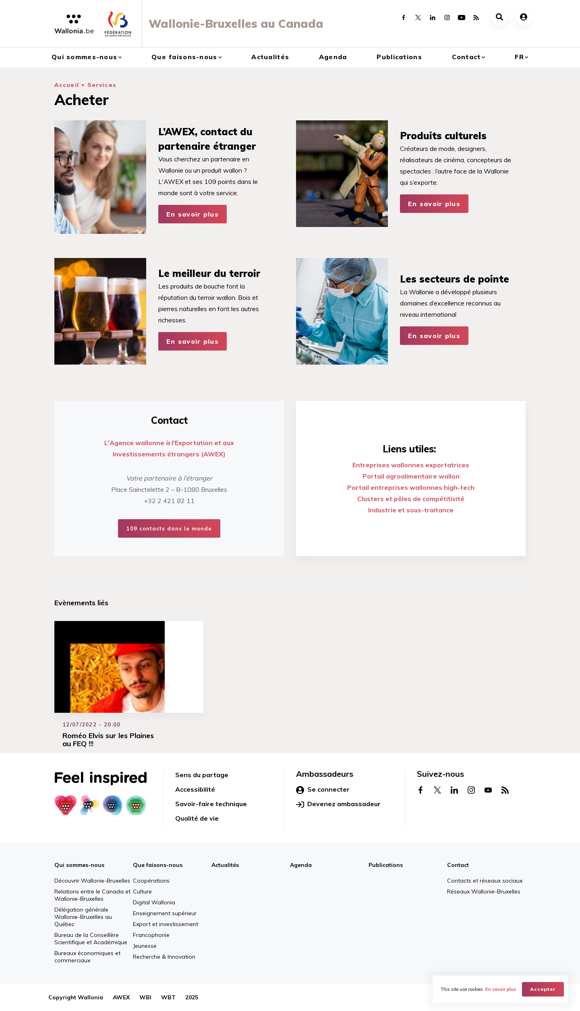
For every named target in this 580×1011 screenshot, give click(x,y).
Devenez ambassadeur (338, 804)
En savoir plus (192, 214)
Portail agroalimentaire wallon (411, 476)
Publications (399, 57)
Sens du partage (201, 775)
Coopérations (151, 880)
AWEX (121, 997)
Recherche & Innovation (164, 956)
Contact (466, 57)
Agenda (333, 57)
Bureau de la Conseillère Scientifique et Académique (90, 938)
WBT (168, 997)
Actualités (270, 57)
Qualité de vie (197, 818)
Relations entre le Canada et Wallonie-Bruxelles (92, 895)
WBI (145, 997)
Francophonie (151, 935)
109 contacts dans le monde (169, 528)
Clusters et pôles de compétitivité (410, 499)
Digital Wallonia (154, 902)
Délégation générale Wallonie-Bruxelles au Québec (83, 917)
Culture (142, 891)
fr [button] (519, 57)
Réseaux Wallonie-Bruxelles (483, 891)
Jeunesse (145, 945)
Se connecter (323, 789)
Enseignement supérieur (165, 913)
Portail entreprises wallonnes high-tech (410, 487)
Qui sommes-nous (84, 57)
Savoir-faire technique (211, 804)
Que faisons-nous (184, 57)
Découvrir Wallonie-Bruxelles (92, 880)
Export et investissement (165, 924)
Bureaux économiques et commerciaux (87, 956)
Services (101, 85)
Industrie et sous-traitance (411, 510)
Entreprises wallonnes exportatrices (410, 465)
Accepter (543, 989)
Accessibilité (195, 789)
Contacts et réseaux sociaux (484, 880)
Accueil (66, 85)
